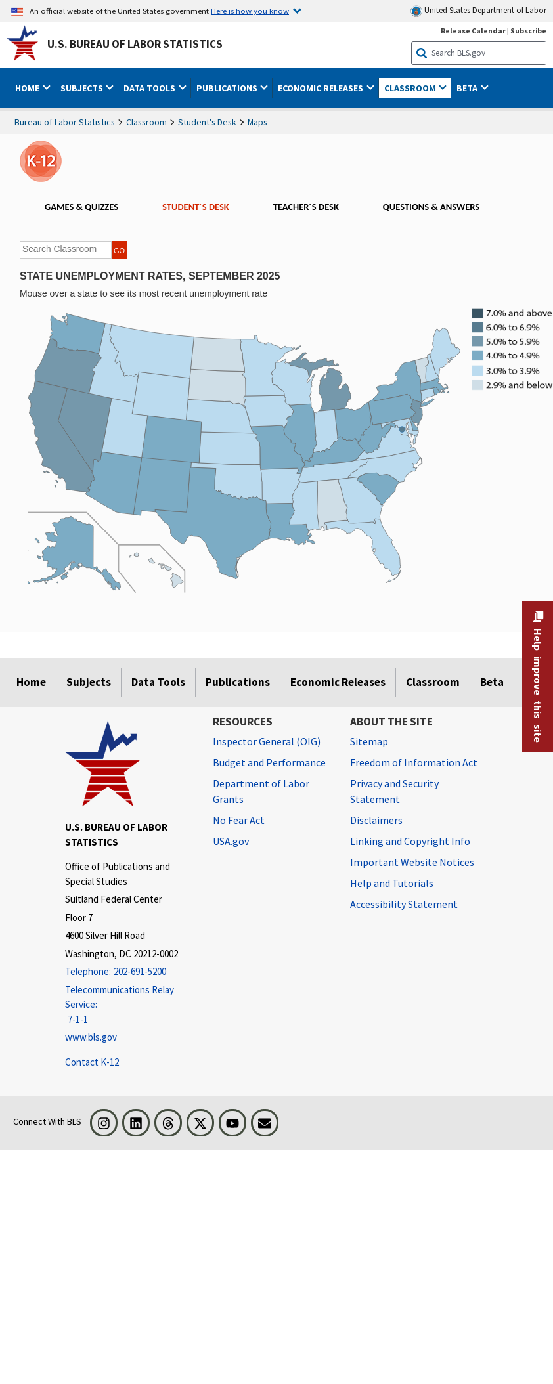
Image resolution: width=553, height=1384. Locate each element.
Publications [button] (227, 88)
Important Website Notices (412, 862)
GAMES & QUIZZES (81, 207)
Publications (238, 682)
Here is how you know (250, 10)
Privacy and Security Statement (394, 791)
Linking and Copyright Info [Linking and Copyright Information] (410, 841)
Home (31, 682)
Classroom (146, 122)
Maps (257, 122)
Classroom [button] (411, 88)
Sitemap (369, 741)
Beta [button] (467, 88)
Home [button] (28, 88)
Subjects (88, 682)
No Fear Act (239, 820)
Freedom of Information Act (413, 762)
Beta (492, 682)
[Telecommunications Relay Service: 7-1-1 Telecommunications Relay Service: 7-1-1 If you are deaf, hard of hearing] (129, 1005)
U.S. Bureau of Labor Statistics (135, 44)
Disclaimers (376, 820)
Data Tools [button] (150, 88)
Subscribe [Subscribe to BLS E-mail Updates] (528, 30)
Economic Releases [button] (321, 88)
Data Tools (158, 682)
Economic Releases (338, 682)
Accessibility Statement (404, 904)
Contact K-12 (92, 1062)
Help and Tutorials (391, 883)
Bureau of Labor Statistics (64, 122)
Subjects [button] (82, 88)
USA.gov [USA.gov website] (231, 841)
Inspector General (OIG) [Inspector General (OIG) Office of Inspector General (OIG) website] (267, 741)
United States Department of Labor (478, 11)
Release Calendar (473, 30)
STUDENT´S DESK (195, 207)
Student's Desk (207, 122)
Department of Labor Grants (261, 791)
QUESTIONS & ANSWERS (431, 207)
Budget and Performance (269, 762)
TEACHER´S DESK (306, 207)
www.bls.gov (91, 1037)
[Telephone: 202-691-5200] (129, 972)
